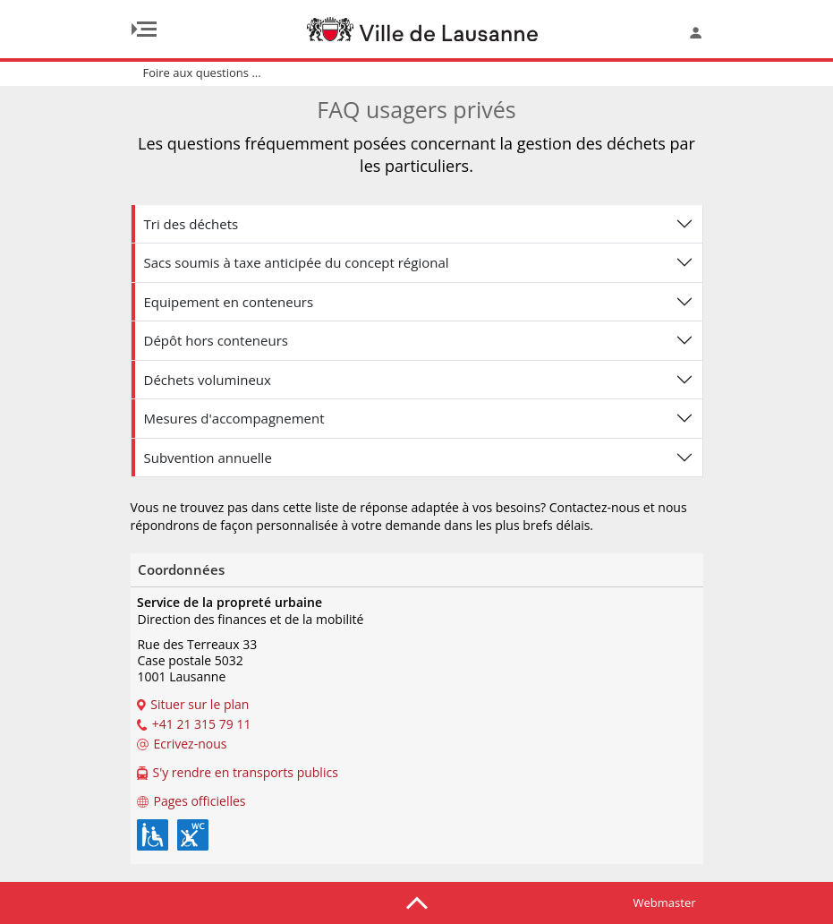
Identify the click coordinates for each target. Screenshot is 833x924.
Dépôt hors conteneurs (216, 340)
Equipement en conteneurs (229, 302)
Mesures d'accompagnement (234, 418)
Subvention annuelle (208, 457)
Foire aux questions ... (202, 72)
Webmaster (664, 902)
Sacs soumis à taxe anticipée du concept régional (296, 262)
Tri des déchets (191, 224)
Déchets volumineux (207, 380)
